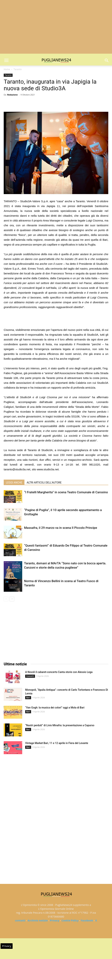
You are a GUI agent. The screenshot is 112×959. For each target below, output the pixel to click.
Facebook (87, 920)
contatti (20, 920)
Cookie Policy (69, 920)
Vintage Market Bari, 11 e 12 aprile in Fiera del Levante (56, 743)
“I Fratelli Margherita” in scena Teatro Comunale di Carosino (66, 492)
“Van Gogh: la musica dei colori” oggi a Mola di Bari (54, 707)
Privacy (54, 920)
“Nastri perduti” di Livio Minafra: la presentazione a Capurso (59, 725)
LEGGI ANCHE (14, 482)
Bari (28, 697)
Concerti (30, 676)
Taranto (18, 69)
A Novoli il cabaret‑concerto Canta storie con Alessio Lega (59, 672)
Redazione (12, 94)
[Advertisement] (56, 28)
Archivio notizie (38, 920)
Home (7, 69)
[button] (107, 60)
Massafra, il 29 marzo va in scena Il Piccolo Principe (60, 528)
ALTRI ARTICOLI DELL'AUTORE (44, 482)
